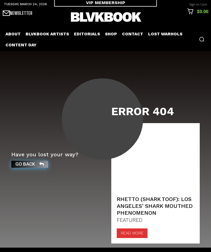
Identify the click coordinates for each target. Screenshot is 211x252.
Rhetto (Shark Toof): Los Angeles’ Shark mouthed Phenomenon (152, 210)
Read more (132, 237)
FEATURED (129, 224)
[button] (201, 39)
